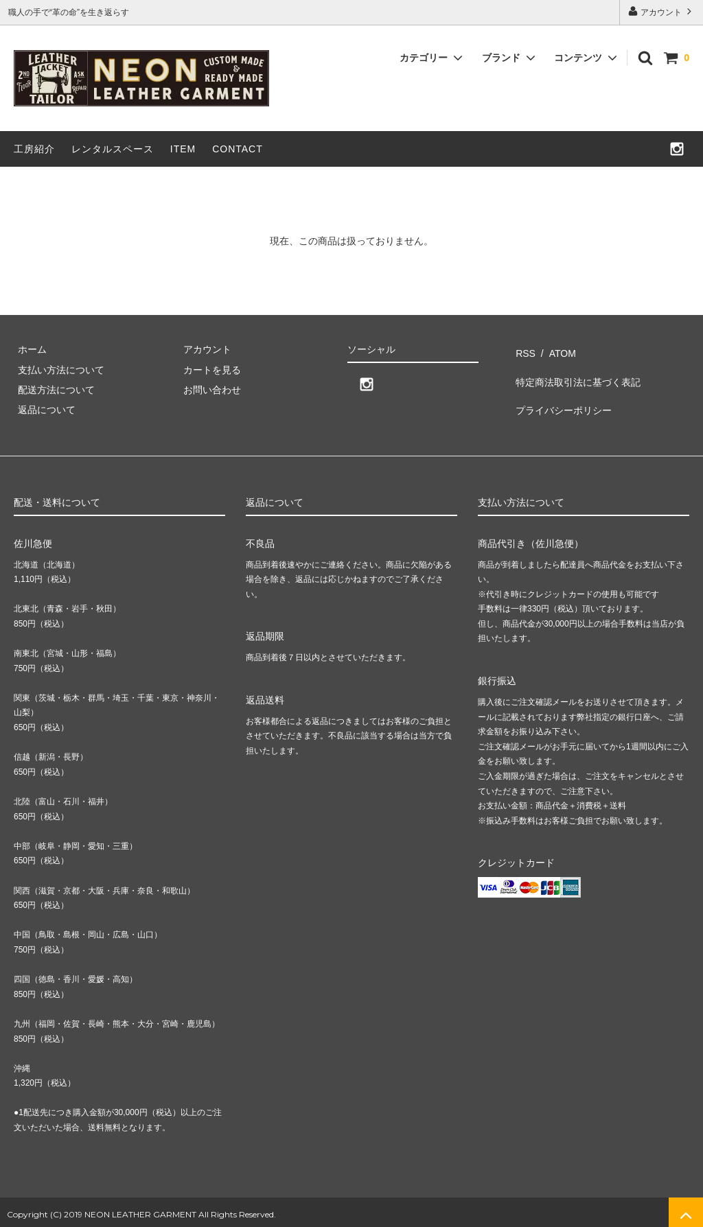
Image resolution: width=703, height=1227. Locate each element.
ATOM (553, 349)
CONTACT (237, 148)
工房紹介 (34, 148)
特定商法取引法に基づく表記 (575, 369)
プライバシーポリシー (561, 389)
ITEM (183, 148)
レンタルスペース (112, 148)
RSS (523, 349)
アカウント (661, 11)
